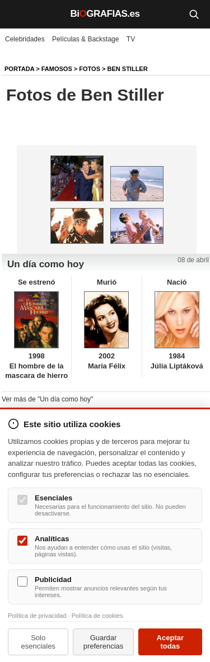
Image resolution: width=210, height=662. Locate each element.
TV (131, 39)
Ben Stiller (128, 68)
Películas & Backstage (85, 39)
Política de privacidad (37, 615)
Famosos (56, 68)
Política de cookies (97, 615)
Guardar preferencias (103, 641)
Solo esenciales (38, 641)
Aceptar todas (170, 641)
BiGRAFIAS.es (105, 13)
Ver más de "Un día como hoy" (47, 399)
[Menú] (17, 14)
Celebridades (25, 39)
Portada (19, 68)
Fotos (89, 68)
